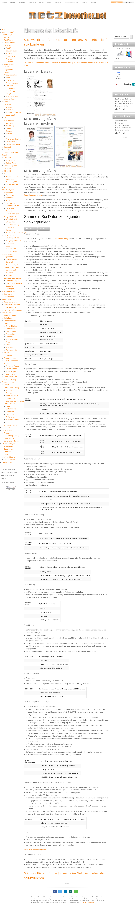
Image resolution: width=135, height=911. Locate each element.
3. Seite (6, 150)
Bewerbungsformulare (15, 401)
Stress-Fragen (11, 369)
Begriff (6, 385)
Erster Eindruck (12, 326)
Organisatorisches (11, 321)
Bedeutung (10, 195)
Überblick (10, 406)
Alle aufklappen (30, 228)
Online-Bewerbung (11, 387)
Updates (4, 2)
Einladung (8, 318)
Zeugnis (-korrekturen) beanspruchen (11, 248)
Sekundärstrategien (14, 283)
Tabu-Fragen (11, 371)
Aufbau (9, 275)
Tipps (8, 77)
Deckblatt (7, 147)
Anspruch (10, 198)
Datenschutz (58, 2)
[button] (55, 891)
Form (8, 200)
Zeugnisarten (9, 203)
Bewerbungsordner (11, 267)
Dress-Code (10, 329)
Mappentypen (11, 182)
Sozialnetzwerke (12, 419)
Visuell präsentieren (12, 361)
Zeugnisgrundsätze (13, 240)
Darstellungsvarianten (33, 195)
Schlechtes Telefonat (12, 304)
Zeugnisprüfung (12, 238)
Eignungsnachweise (11, 152)
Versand (7, 187)
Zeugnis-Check (10, 235)
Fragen (6, 363)
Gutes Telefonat (10, 307)
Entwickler (22, 2)
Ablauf (6, 353)
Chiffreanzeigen (12, 142)
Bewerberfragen (10, 374)
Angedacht (13, 2)
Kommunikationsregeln (13, 310)
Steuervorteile (9, 460)
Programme (10, 160)
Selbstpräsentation (11, 315)
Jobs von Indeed (118, 76)
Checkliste (10, 243)
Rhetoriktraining (10, 377)
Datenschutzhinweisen (87, 902)
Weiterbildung (9, 457)
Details (6, 454)
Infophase (8, 355)
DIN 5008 (7, 171)
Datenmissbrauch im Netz (124, 104)
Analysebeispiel (12, 96)
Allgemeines (8, 69)
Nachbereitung (10, 379)
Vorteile (9, 390)
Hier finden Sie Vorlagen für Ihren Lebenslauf (42, 63)
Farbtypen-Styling (13, 350)
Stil (7, 136)
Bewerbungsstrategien (13, 278)
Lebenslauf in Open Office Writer (73, 63)
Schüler (9, 133)
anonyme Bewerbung (60, 238)
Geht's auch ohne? (13, 144)
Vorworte (9, 123)
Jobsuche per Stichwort (123, 128)
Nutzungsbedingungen (72, 2)
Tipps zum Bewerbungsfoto (35, 850)
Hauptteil (9, 128)
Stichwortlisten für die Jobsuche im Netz (54, 39)
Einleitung (10, 125)
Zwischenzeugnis (12, 214)
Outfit (6, 323)
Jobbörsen (10, 411)
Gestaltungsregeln (11, 166)
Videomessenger (10, 425)
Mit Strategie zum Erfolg (123, 101)
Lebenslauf (8, 104)
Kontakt (49, 2)
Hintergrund (32, 2)
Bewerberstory (10, 358)
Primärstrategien (12, 280)
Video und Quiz (10, 64)
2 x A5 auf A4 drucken (122, 130)
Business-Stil (11, 331)
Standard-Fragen (12, 366)
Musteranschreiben (13, 139)
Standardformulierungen (16, 232)
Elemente (9, 107)
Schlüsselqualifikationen (123, 99)
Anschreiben (9, 120)
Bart (7, 345)
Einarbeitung (9, 438)
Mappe (6, 174)
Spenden (84, 2)
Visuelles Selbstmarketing (123, 125)
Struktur (9, 109)
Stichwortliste (9, 99)
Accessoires (10, 334)
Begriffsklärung (12, 259)
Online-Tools (11, 163)
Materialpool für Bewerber (119, 60)
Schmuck (9, 337)
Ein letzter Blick (12, 184)
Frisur (8, 342)
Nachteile (9, 393)
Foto (5, 118)
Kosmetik (9, 347)
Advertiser (93, 2)
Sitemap (41, 2)
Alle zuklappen (44, 228)
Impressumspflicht (121, 106)
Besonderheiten (10, 302)
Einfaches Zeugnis (13, 206)
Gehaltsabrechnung (11, 441)
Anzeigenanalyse (10, 75)
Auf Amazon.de (128, 59)
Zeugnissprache (10, 216)
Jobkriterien (8, 61)
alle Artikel (120, 109)
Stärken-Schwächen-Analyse (10, 56)
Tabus (8, 230)
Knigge (9, 422)
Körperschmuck (12, 339)
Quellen (7, 72)
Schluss (9, 131)
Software (7, 158)
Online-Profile (9, 403)
